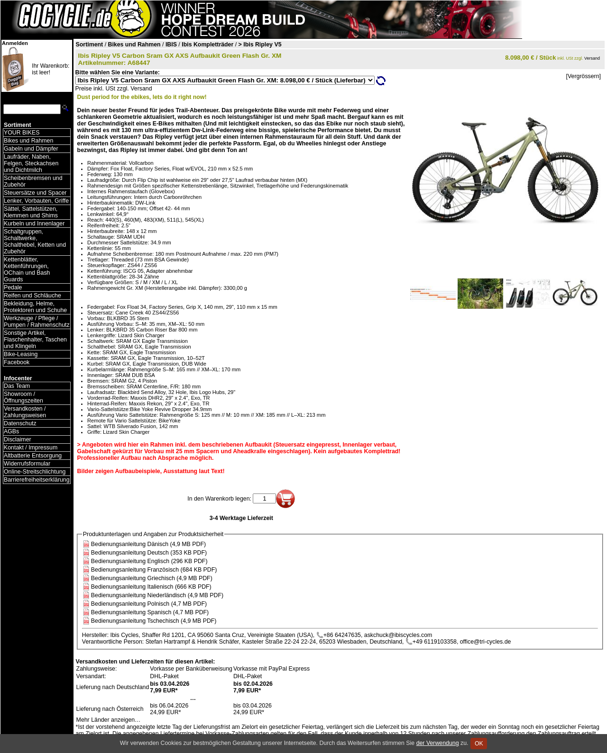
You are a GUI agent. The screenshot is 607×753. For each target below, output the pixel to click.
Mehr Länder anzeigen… (108, 720)
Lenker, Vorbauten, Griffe (36, 200)
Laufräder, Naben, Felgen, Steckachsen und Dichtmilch (31, 163)
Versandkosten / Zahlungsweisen (25, 412)
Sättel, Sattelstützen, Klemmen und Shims (31, 212)
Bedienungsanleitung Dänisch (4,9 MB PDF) (148, 544)
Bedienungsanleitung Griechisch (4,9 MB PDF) (151, 578)
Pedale (13, 287)
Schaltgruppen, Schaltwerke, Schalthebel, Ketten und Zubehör (35, 241)
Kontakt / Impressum (30, 447)
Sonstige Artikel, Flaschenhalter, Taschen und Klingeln (35, 340)
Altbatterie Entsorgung (33, 455)
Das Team (17, 386)
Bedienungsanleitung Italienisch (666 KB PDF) (151, 586)
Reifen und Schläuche (32, 295)
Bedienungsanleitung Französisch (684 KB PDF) (154, 569)
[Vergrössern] (583, 76)
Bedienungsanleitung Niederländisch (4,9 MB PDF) (157, 595)
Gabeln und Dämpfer (31, 148)
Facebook (16, 362)
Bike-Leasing (20, 354)
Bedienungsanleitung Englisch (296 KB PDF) (149, 561)
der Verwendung (437, 743)
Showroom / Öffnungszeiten (23, 397)
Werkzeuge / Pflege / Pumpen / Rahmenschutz (37, 321)
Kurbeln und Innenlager (34, 223)
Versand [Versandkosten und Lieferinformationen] (592, 58)
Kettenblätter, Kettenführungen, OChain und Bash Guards (27, 269)
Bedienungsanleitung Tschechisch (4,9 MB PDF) (154, 621)
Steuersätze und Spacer (35, 192)
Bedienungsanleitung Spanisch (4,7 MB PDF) (150, 612)
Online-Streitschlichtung (34, 471)
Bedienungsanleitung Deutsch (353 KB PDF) (149, 552)
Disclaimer (17, 439)
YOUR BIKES (21, 132)
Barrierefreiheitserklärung (37, 479)
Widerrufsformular (27, 463)
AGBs (11, 431)
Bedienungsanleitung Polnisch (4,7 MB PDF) (149, 604)
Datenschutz (20, 423)
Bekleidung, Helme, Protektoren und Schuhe (35, 307)
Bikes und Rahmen (28, 140)
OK (479, 743)
